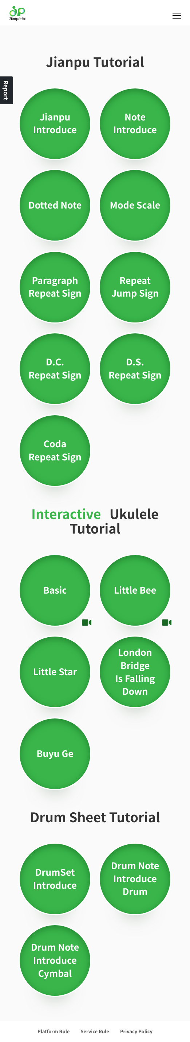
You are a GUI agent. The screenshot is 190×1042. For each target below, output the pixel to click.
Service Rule (94, 1031)
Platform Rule (53, 1031)
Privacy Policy (136, 1031)
